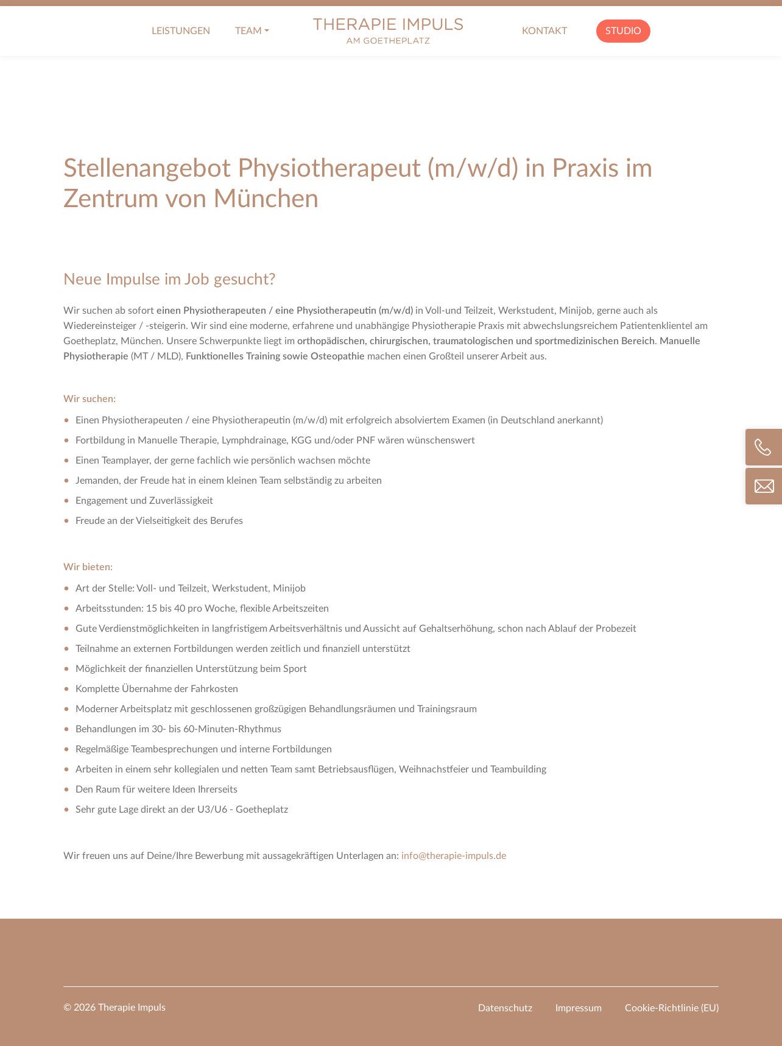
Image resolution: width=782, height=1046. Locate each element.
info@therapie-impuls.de (453, 856)
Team (248, 31)
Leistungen (181, 31)
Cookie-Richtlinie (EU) (672, 1008)
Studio (623, 31)
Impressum (578, 1008)
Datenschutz (505, 1008)
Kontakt (544, 31)
